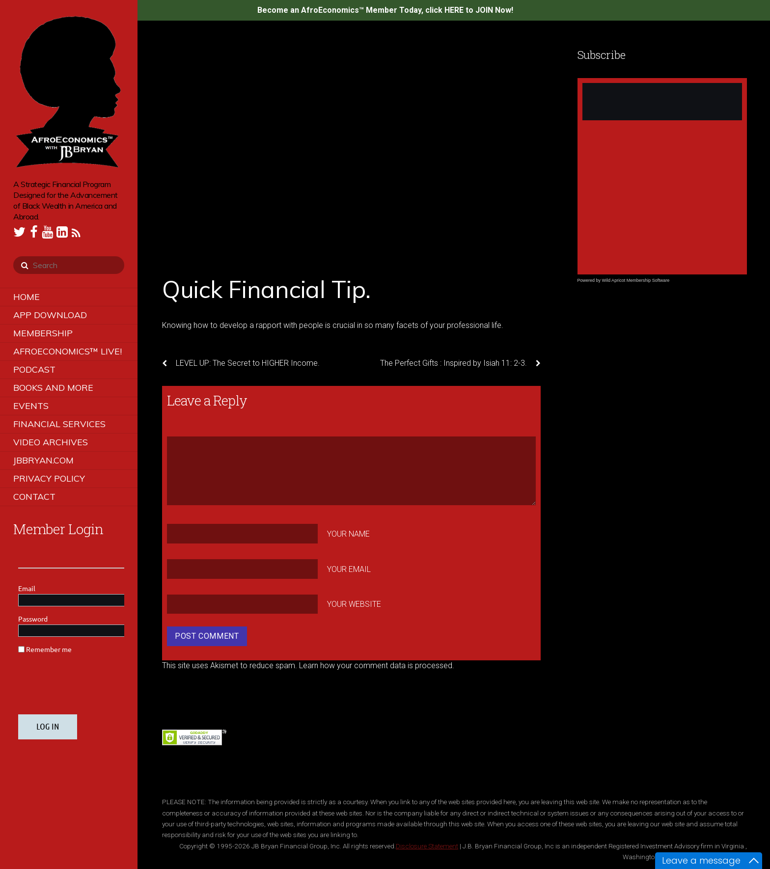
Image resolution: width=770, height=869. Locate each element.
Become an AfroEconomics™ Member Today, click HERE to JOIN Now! (385, 10)
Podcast (34, 369)
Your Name (348, 534)
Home (26, 296)
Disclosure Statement (427, 846)
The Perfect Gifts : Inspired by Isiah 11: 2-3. (460, 363)
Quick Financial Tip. (266, 289)
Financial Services (59, 424)
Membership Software (648, 280)
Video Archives (50, 442)
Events (31, 405)
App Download (50, 315)
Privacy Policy (49, 478)
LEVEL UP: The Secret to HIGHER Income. (241, 363)
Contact (34, 496)
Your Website (354, 604)
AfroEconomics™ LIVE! (67, 351)
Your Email (349, 568)
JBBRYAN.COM (43, 460)
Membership (43, 333)
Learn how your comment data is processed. (376, 665)
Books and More (53, 387)
